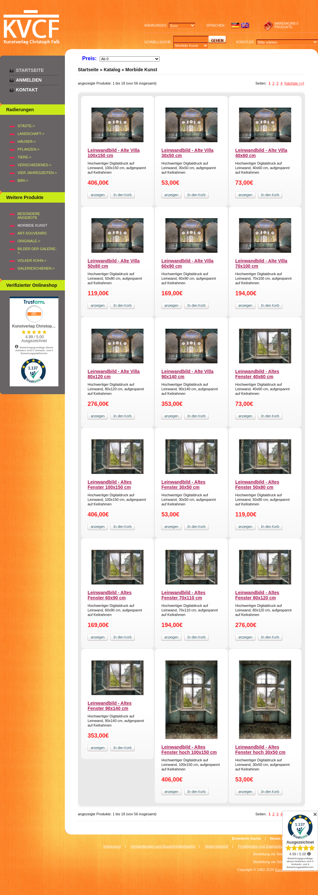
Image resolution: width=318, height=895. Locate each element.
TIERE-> (24, 157)
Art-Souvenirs (32, 233)
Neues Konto (281, 838)
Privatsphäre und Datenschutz (262, 846)
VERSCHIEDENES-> (34, 165)
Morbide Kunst (141, 69)
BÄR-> (23, 180)
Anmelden (29, 80)
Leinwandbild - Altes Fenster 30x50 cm (183, 484)
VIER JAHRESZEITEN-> (37, 173)
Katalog (112, 69)
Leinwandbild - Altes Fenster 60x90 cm (110, 595)
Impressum (112, 846)
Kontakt (27, 89)
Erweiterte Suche (246, 838)
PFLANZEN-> (29, 149)
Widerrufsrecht (216, 846)
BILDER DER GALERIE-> (37, 251)
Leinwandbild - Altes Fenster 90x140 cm (110, 706)
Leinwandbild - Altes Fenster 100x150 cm (110, 484)
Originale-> (29, 241)
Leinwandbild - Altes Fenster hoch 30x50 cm (260, 749)
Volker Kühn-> (32, 260)
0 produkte (287, 25)
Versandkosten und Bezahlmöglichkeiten (163, 846)
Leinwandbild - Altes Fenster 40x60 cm (257, 374)
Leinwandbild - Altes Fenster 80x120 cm (257, 595)
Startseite (30, 70)
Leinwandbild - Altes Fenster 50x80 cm (257, 484)
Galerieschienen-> (36, 268)
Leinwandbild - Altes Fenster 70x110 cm (183, 595)
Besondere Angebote (29, 216)
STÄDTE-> (26, 126)
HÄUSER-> (27, 141)
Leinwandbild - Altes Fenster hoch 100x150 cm (188, 749)
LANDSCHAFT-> (31, 134)
